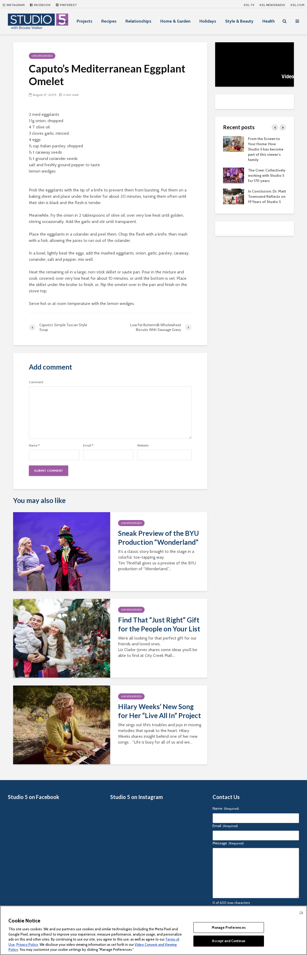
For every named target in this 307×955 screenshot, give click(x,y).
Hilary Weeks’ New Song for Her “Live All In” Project (159, 711)
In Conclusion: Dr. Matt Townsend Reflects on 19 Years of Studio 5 (267, 196)
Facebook (40, 5)
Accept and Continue (228, 941)
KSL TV (249, 5)
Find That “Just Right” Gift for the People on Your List (159, 624)
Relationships (138, 21)
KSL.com (297, 5)
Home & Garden (175, 21)
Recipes (109, 21)
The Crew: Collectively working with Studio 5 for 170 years (266, 175)
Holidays (207, 21)
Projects (84, 21)
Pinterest (66, 5)
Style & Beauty (239, 21)
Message (228, 843)
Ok (301, 912)
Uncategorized (42, 56)
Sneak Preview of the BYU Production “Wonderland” (158, 537)
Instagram (14, 5)
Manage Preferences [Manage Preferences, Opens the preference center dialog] (228, 927)
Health (268, 21)
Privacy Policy (27, 944)
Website (143, 445)
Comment (36, 382)
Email (88, 445)
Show (62, 21)
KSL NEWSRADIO (272, 5)
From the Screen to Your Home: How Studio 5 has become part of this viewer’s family (265, 149)
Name (34, 445)
